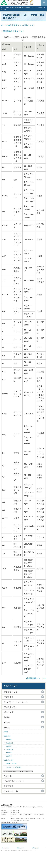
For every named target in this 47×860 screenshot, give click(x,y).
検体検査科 (9, 739)
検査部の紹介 (7, 736)
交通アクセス (20, 848)
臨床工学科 (8, 697)
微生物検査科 (9, 743)
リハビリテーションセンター (17, 702)
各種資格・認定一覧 (11, 763)
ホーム (3, 7)
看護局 (7, 722)
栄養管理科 (8, 786)
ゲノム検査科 (9, 749)
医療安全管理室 (10, 707)
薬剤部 (7, 717)
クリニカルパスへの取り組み (13, 767)
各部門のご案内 (10, 7)
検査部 (17, 7)
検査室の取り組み (8, 760)
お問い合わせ (35, 848)
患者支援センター (11, 692)
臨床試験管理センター (13, 781)
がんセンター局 (11, 791)
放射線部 (8, 776)
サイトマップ (5, 848)
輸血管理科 (9, 756)
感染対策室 (8, 712)
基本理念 (5, 732)
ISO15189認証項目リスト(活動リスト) (17, 25)
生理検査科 (9, 752)
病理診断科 (9, 746)
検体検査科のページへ (36, 678)
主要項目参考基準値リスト (12, 31)
